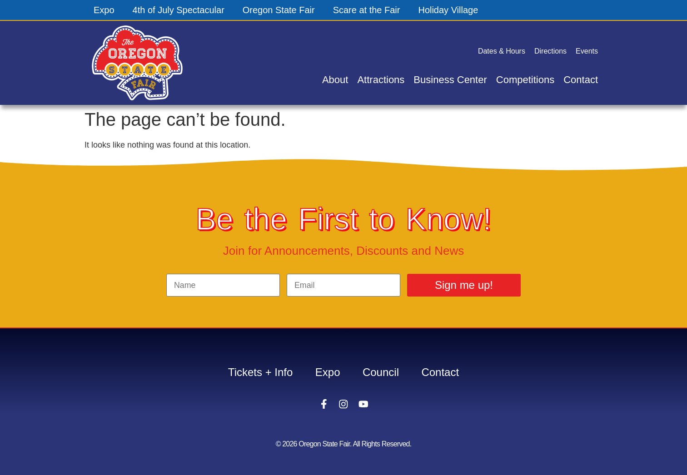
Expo (104, 10)
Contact (580, 79)
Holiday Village (448, 10)
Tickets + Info (260, 372)
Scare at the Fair (366, 10)
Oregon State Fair (279, 10)
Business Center (450, 79)
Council (381, 372)
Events (587, 51)
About (335, 79)
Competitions (525, 79)
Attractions (380, 79)
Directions (550, 51)
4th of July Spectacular (178, 10)
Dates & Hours (501, 51)
